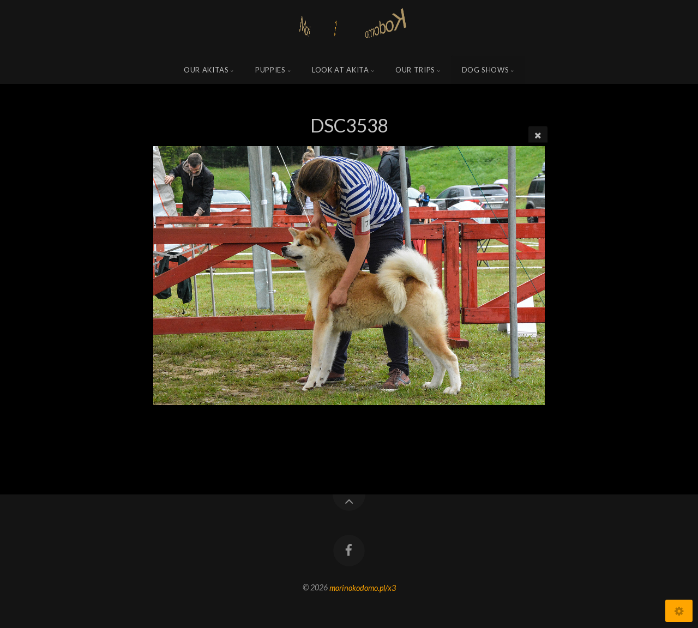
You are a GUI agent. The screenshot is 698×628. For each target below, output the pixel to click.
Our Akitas (206, 69)
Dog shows (485, 69)
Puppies (270, 69)
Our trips (415, 69)
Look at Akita (340, 69)
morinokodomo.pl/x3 (362, 587)
